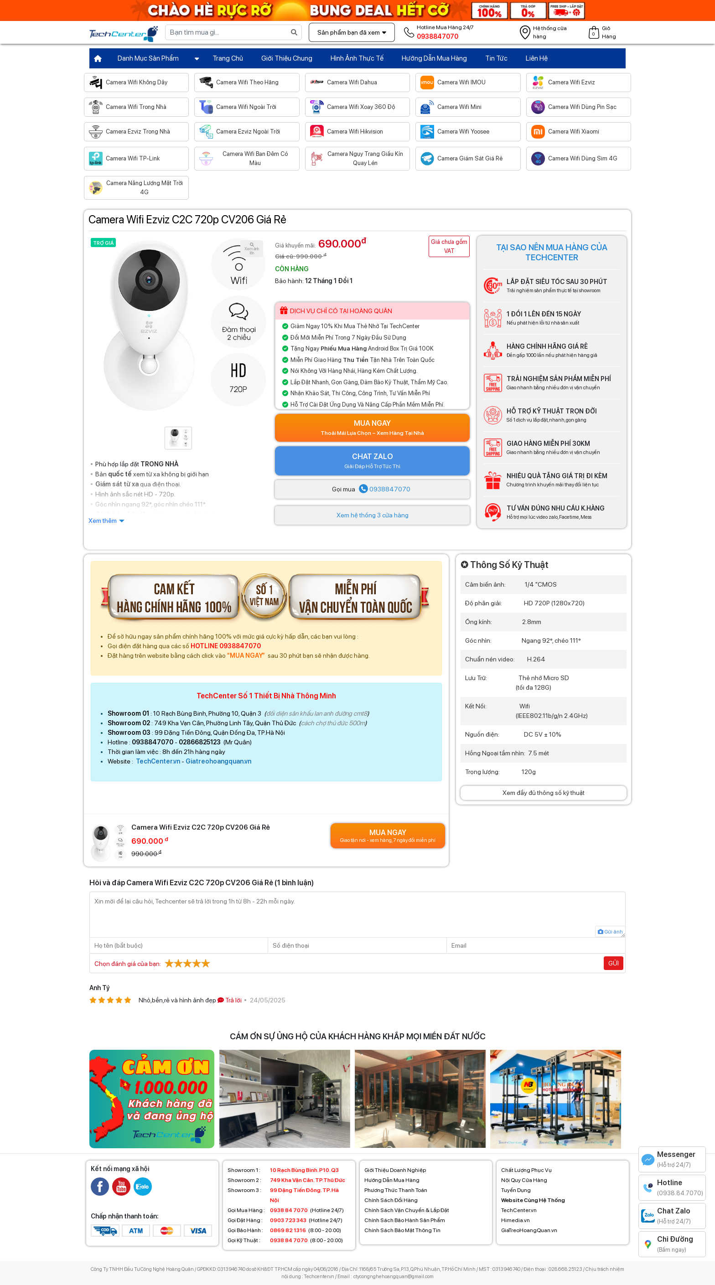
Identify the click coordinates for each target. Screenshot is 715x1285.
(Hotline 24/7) (286, 1210)
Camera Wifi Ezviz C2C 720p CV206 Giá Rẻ (187, 219)
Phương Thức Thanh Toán (395, 1190)
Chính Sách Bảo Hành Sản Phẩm (404, 1220)
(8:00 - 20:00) (284, 1230)
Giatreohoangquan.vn (218, 761)
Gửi (613, 963)
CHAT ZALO (372, 461)
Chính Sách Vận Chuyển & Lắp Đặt (406, 1210)
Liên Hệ (537, 58)
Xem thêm (102, 520)
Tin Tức (496, 58)
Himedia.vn (515, 1220)
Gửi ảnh (610, 932)
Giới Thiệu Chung (286, 58)
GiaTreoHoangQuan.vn (529, 1230)
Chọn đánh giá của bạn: (153, 963)
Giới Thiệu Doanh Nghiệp (395, 1170)
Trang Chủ (227, 58)
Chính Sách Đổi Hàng (391, 1200)
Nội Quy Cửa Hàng (524, 1180)
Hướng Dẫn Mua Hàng (434, 58)
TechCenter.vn (158, 761)
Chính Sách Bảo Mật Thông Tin (402, 1230)
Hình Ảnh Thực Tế (357, 58)
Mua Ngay (372, 428)
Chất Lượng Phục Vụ (526, 1170)
